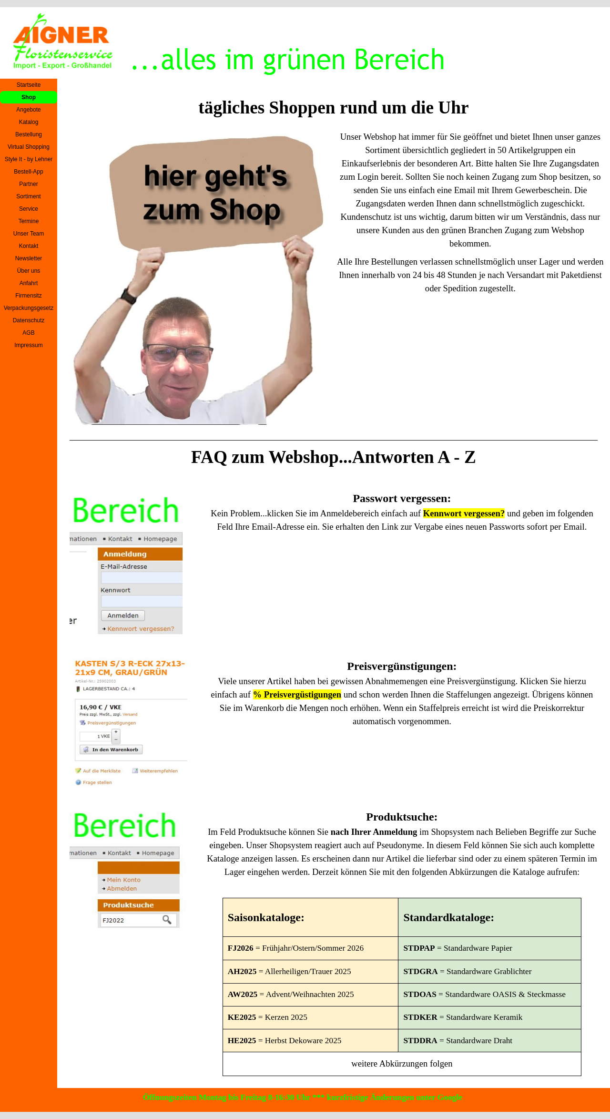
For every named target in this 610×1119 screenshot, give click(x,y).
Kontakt (29, 246)
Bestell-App (28, 171)
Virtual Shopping (29, 147)
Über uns (29, 270)
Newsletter (28, 258)
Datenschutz (29, 320)
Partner (28, 184)
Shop (28, 97)
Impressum (28, 345)
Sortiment (28, 196)
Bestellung (28, 134)
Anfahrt (29, 283)
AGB (28, 332)
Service (28, 208)
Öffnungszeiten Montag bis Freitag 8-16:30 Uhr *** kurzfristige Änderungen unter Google (302, 1097)
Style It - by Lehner (29, 159)
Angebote (28, 109)
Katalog (29, 122)
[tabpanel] (470, 212)
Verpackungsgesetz (29, 308)
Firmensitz (28, 295)
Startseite (29, 85)
